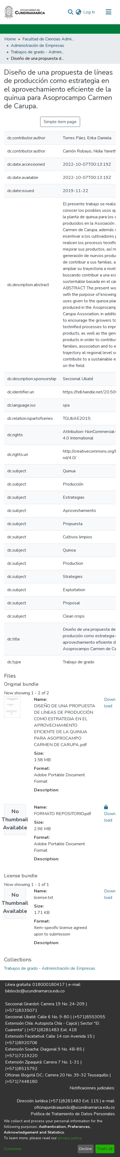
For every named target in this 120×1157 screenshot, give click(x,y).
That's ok (105, 1148)
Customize (12, 1148)
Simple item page (60, 122)
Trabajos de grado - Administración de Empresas (38, 52)
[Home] (25, 12)
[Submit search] (70, 12)
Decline (85, 1148)
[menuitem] (78, 12)
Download (109, 813)
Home (10, 39)
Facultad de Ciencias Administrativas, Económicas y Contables (49, 39)
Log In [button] (89, 12)
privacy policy (69, 1138)
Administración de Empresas (37, 46)
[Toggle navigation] (108, 12)
